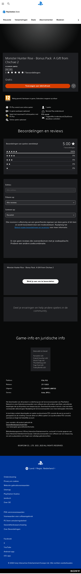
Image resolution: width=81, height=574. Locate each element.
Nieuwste (7, 20)
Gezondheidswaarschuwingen (16, 425)
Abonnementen (46, 20)
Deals (33, 20)
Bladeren (60, 20)
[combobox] (40, 190)
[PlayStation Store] (11, 12)
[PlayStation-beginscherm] (40, 3)
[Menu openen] (3, 4)
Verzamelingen (21, 20)
